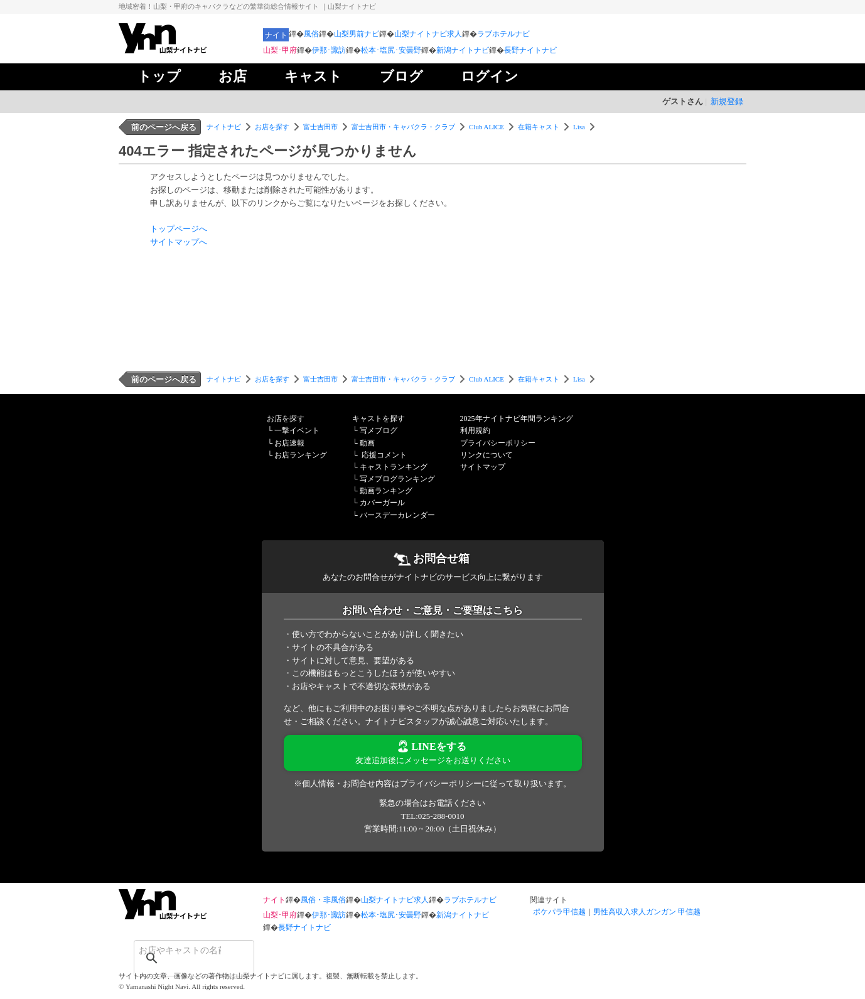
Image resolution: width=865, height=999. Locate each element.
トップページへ (178, 228)
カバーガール (382, 502)
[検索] (177, 950)
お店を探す (272, 127)
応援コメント (384, 455)
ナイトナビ (224, 127)
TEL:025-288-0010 (432, 816)
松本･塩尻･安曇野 (391, 50)
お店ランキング (300, 455)
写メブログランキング (397, 478)
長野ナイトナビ (530, 50)
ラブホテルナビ (503, 33)
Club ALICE (486, 127)
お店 (232, 76)
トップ (159, 76)
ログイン (489, 76)
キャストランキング (393, 466)
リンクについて (486, 455)
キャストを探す (378, 418)
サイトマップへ (178, 242)
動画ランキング (386, 490)
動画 (367, 443)
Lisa (579, 127)
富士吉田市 (320, 127)
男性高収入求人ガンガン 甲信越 (647, 911)
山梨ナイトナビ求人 (428, 33)
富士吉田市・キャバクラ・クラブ (403, 127)
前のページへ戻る (163, 127)
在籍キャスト (538, 127)
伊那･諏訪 (329, 50)
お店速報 (289, 443)
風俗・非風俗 (323, 899)
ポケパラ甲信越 (559, 911)
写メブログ (378, 430)
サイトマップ (482, 466)
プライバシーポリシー (497, 443)
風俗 (311, 33)
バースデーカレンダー (397, 515)
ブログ (401, 76)
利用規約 (475, 430)
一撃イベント (297, 430)
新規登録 (727, 101)
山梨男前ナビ (356, 33)
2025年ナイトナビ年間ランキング (516, 418)
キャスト (313, 76)
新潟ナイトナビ (462, 50)
